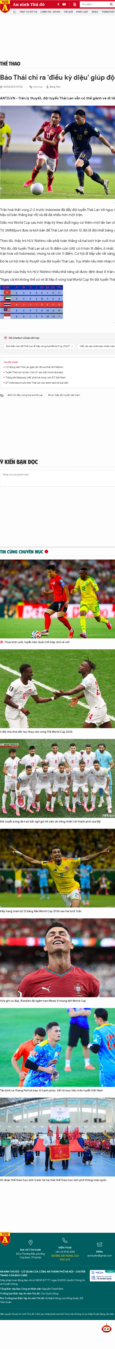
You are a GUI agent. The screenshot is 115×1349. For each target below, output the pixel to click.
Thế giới (68, 11)
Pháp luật (82, 11)
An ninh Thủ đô (29, 4)
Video (95, 11)
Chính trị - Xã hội (50, 11)
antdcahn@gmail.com (99, 1255)
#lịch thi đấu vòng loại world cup (25, 395)
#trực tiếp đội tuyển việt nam (64, 395)
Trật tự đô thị (28, 11)
